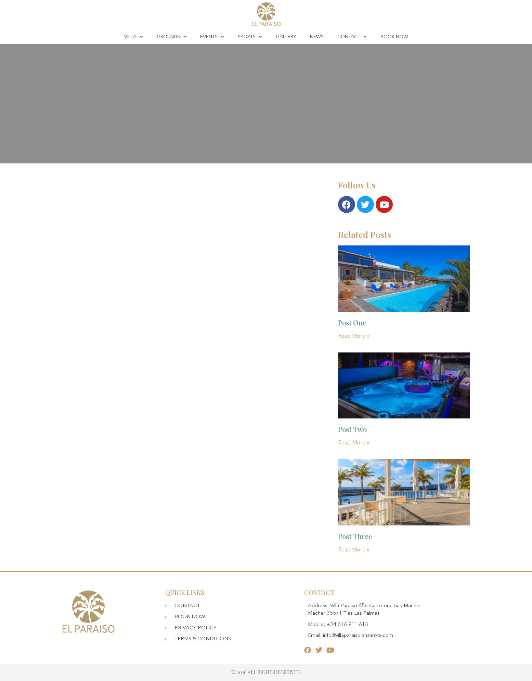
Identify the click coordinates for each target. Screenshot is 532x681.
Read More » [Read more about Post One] (353, 336)
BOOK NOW (394, 37)
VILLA (133, 37)
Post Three (355, 536)
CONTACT (352, 37)
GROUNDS (171, 37)
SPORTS (250, 37)
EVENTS (212, 37)
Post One (352, 322)
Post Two (352, 429)
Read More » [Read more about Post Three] (353, 550)
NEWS (317, 37)
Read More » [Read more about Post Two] (353, 443)
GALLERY (286, 37)
